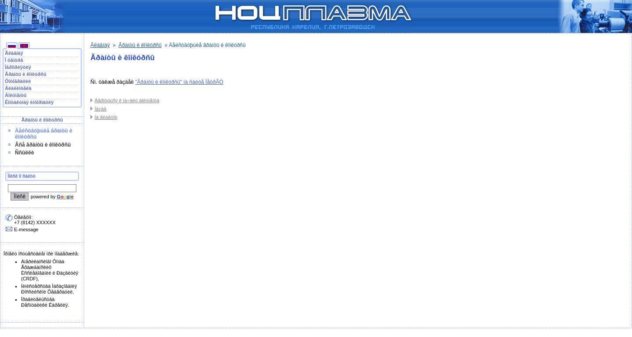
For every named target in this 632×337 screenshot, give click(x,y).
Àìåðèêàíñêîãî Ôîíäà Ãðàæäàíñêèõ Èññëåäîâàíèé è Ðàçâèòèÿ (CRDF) (49, 270)
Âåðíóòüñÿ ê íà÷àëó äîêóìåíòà (126, 100)
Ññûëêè (24, 153)
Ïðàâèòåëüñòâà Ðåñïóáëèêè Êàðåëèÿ (44, 302)
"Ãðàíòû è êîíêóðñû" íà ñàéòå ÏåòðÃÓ (179, 82)
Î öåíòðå (14, 60)
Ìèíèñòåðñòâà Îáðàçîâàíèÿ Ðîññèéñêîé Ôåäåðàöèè (49, 288)
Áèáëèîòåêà (18, 88)
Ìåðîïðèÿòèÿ (18, 67)
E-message (26, 229)
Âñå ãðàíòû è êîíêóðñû (43, 145)
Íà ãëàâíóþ (105, 117)
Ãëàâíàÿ (14, 53)
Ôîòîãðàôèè (18, 81)
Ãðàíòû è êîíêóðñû (26, 74)
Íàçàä (100, 108)
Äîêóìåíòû (16, 95)
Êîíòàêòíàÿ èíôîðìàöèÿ (29, 102)
